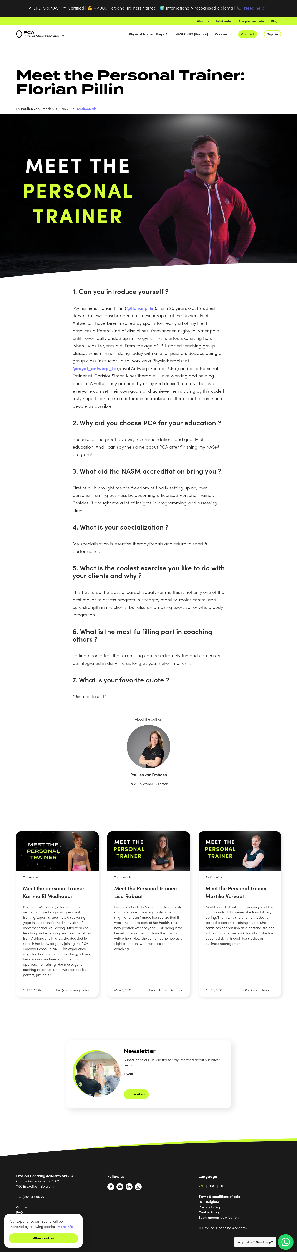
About (203, 21)
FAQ (19, 1212)
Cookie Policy (209, 1212)
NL (223, 1185)
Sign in (272, 34)
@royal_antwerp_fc (94, 368)
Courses (223, 34)
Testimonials (86, 108)
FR (212, 1185)
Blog (274, 21)
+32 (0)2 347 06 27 (30, 1196)
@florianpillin (140, 308)
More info (65, 1226)
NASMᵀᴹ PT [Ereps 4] (191, 34)
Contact (247, 34)
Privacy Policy (210, 1206)
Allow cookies (43, 1237)
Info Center (224, 21)
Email (129, 1073)
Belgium (212, 1201)
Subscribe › (136, 1093)
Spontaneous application (219, 1217)
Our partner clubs (251, 21)
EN (201, 1185)
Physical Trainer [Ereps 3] (148, 34)
